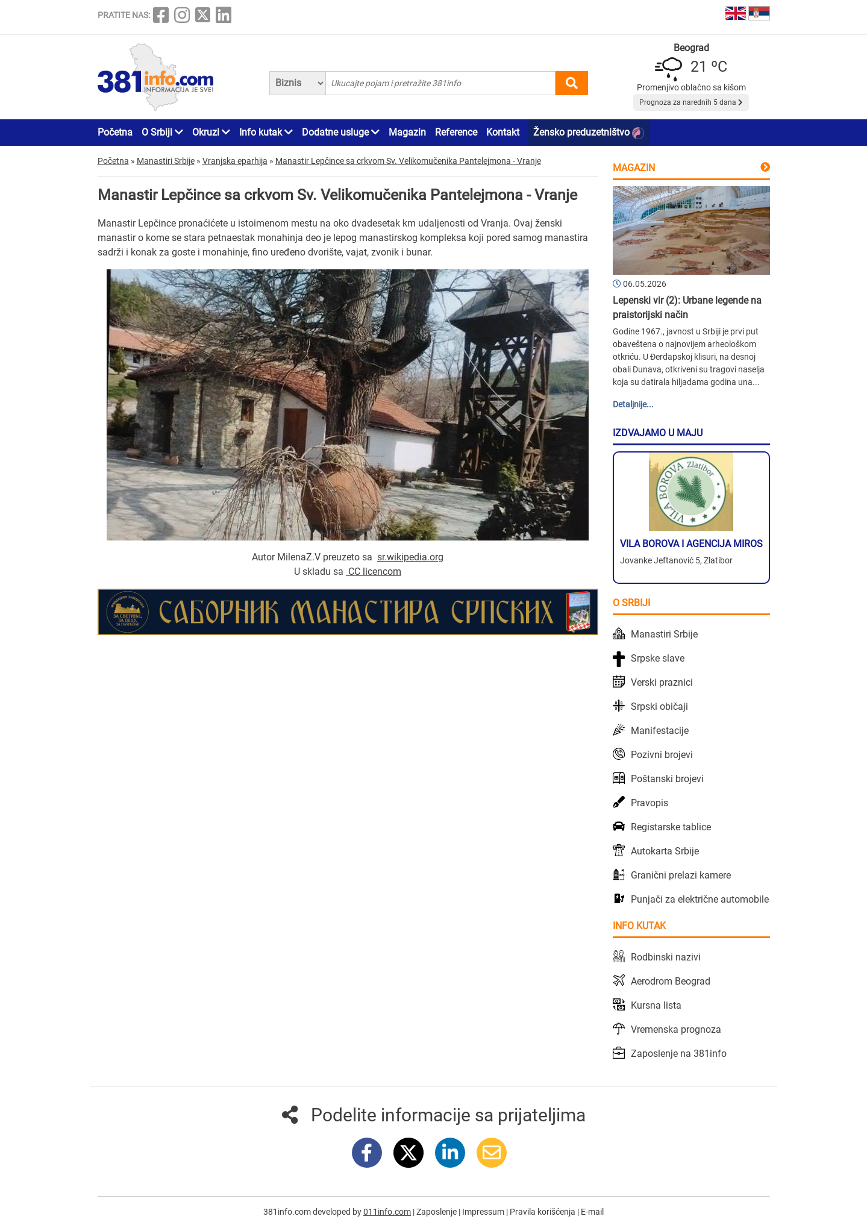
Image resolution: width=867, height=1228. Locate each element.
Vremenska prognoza (676, 1029)
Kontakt (502, 132)
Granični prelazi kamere (681, 875)
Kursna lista (656, 1005)
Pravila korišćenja (543, 1212)
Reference (456, 132)
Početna (115, 132)
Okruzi (211, 132)
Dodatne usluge (341, 132)
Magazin (407, 132)
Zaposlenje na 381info (679, 1053)
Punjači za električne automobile (700, 899)
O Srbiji (162, 132)
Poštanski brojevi (667, 779)
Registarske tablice (671, 827)
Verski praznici (662, 682)
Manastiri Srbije (664, 634)
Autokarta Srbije (665, 851)
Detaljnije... (633, 404)
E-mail (592, 1212)
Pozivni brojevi (662, 754)
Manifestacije (660, 730)
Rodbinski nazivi (666, 957)
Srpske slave (657, 658)
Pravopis (649, 803)
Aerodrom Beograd (670, 981)
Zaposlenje (437, 1212)
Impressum (484, 1212)
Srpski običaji (659, 706)
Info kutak (266, 132)
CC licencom (374, 571)
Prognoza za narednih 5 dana (691, 102)
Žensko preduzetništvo (588, 133)
